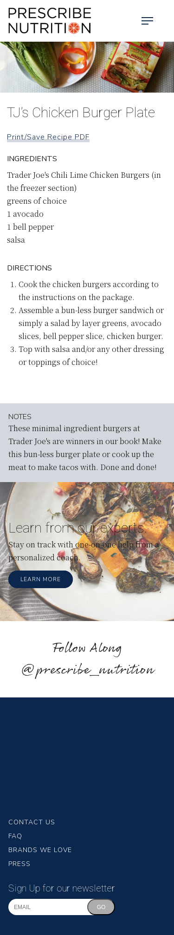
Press (19, 864)
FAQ (15, 836)
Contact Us (31, 822)
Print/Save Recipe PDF (48, 137)
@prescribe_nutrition (87, 670)
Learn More (40, 579)
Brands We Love (40, 850)
